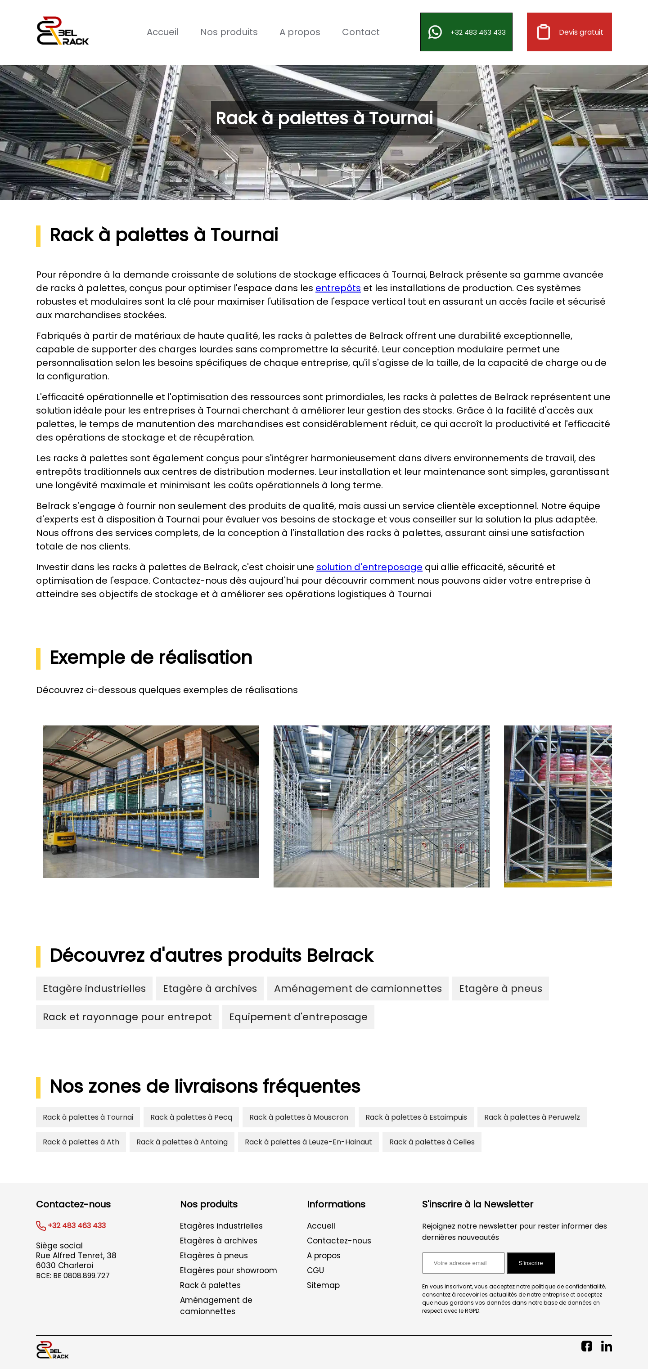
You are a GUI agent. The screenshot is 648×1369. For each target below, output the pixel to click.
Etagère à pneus (500, 988)
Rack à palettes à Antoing (182, 1142)
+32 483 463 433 (466, 32)
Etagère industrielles (94, 988)
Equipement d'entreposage (298, 1017)
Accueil (163, 32)
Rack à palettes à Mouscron (298, 1117)
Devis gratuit (569, 32)
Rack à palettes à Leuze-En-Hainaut (308, 1142)
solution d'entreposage (369, 567)
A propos (299, 32)
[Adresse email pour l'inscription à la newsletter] (463, 1263)
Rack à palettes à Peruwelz (532, 1117)
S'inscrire (530, 1263)
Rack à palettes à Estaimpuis (416, 1117)
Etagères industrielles (221, 1225)
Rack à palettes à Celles (432, 1142)
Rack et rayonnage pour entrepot (127, 1017)
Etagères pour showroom (228, 1270)
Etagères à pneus (214, 1255)
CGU (315, 1270)
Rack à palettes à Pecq (191, 1117)
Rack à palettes (210, 1285)
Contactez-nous (339, 1240)
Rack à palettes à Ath (81, 1142)
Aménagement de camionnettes (358, 988)
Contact (361, 32)
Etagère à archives (210, 988)
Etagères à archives (218, 1240)
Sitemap (323, 1285)
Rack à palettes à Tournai (88, 1117)
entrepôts (338, 288)
